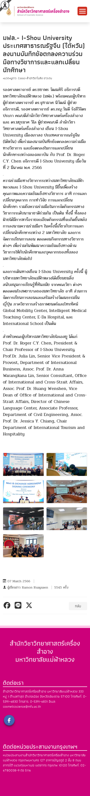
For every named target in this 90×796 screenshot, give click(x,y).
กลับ (78, 606)
